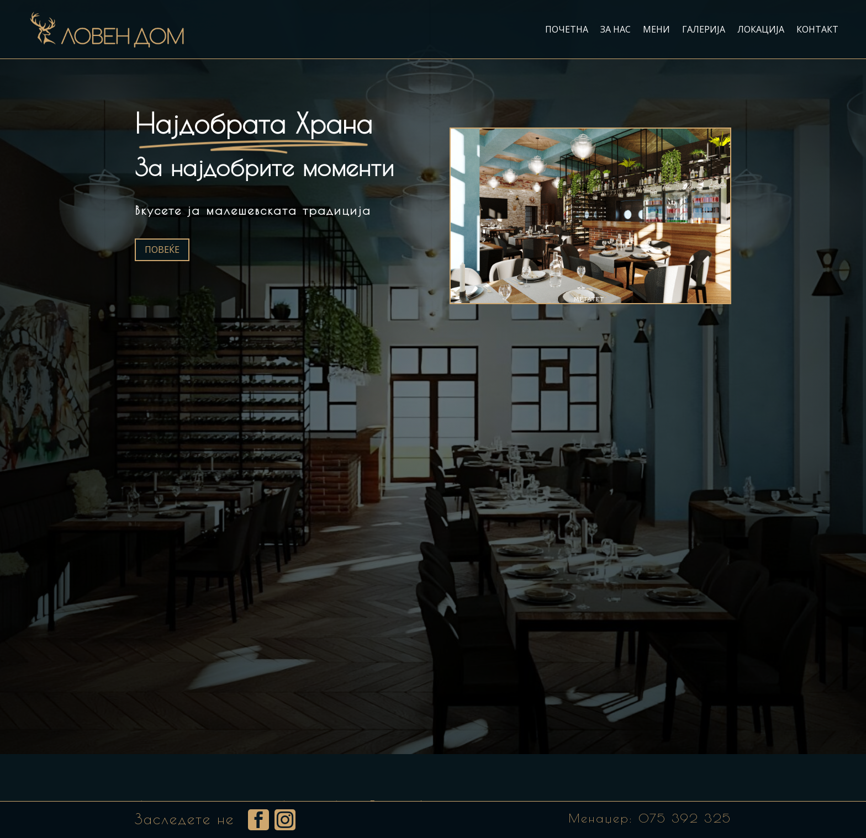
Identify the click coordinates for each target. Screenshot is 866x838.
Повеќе (162, 249)
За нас (615, 29)
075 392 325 (684, 818)
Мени (656, 29)
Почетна (566, 29)
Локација (760, 29)
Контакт (817, 29)
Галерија (703, 29)
